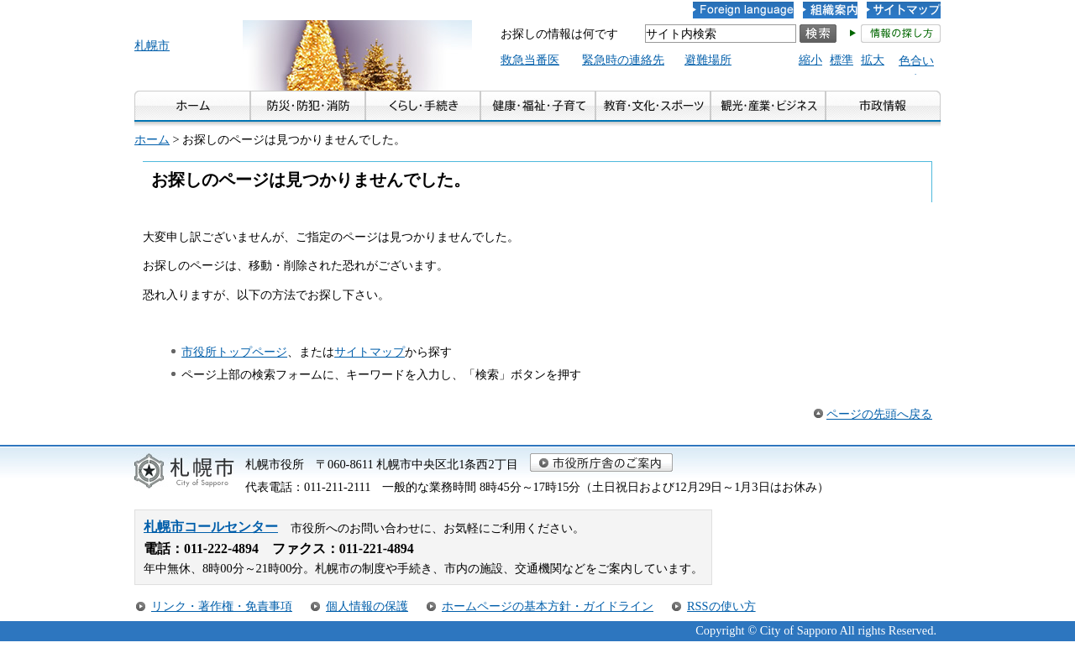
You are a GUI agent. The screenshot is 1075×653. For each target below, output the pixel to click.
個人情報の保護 (367, 606)
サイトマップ (369, 351)
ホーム (152, 139)
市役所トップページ (234, 351)
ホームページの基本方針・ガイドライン (547, 606)
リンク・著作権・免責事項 (221, 606)
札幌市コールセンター (211, 527)
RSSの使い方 (721, 606)
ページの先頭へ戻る (879, 414)
